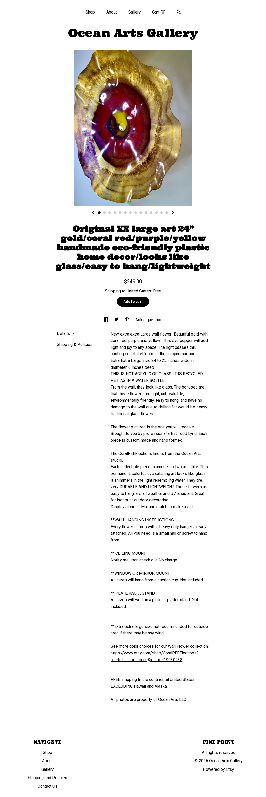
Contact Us (47, 786)
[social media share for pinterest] (127, 319)
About (111, 12)
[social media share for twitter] (117, 319)
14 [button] (166, 212)
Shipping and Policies (47, 777)
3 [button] (109, 212)
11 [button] (151, 212)
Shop (90, 12)
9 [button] (140, 212)
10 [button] (146, 212)
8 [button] (135, 212)
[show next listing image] (173, 213)
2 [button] (104, 212)
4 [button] (115, 212)
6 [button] (125, 212)
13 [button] (161, 212)
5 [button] (120, 212)
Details (65, 333)
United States (139, 291)
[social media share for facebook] (106, 319)
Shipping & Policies (74, 344)
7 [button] (130, 212)
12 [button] (156, 212)
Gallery (134, 12)
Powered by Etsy (218, 769)
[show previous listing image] (93, 213)
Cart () (158, 12)
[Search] (179, 13)
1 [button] (99, 212)
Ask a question (148, 319)
